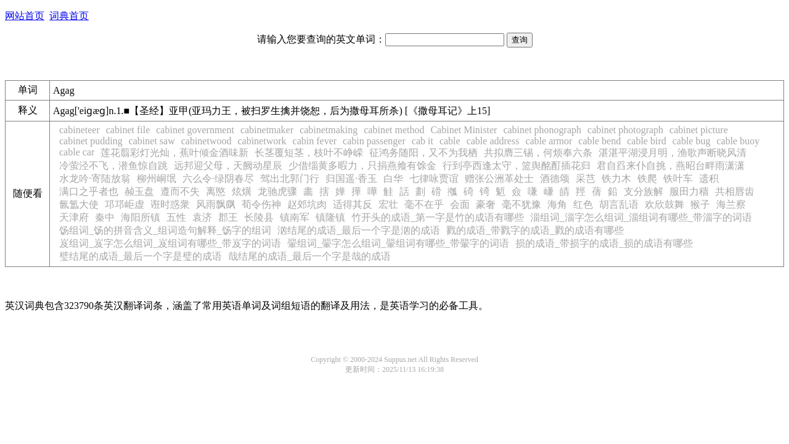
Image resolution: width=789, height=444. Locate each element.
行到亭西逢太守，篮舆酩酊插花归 (517, 165)
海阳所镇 (140, 217)
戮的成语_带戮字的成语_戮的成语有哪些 (535, 230)
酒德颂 (555, 178)
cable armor (548, 141)
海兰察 (731, 204)
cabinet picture (698, 130)
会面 (460, 204)
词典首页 (69, 15)
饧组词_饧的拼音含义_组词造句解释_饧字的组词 (165, 230)
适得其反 (352, 204)
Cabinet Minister (463, 130)
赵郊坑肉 (307, 204)
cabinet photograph (625, 130)
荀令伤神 (261, 204)
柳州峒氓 (156, 178)
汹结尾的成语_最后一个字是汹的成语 (358, 230)
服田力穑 (689, 191)
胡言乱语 (619, 204)
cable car (76, 152)
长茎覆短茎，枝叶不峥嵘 (309, 152)
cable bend (599, 141)
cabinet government (195, 130)
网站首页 (24, 15)
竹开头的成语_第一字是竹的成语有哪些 (437, 217)
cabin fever (315, 141)
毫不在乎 (424, 204)
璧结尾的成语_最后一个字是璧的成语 (140, 256)
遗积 (709, 178)
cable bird (646, 141)
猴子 (700, 204)
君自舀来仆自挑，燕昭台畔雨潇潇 (671, 165)
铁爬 (647, 178)
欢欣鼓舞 (664, 204)
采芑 (585, 178)
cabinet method (394, 130)
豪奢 (486, 204)
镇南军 (294, 217)
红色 (583, 204)
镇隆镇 (330, 217)
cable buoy (737, 141)
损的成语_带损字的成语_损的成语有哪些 (604, 243)
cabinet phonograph (542, 130)
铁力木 (616, 178)
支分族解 (643, 191)
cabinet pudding (91, 141)
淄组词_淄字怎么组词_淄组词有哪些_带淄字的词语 (641, 217)
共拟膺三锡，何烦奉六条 (538, 152)
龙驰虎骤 (277, 191)
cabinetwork (261, 141)
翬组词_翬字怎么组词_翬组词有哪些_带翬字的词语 (398, 243)
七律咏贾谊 (434, 178)
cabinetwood (206, 141)
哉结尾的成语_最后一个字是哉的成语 (309, 256)
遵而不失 (180, 191)
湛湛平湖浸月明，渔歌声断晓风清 (672, 152)
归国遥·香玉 (351, 178)
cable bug (691, 141)
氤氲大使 (79, 204)
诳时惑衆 (170, 204)
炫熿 (241, 191)
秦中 (105, 217)
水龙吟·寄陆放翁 (95, 178)
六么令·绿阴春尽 (218, 178)
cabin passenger (374, 141)
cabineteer (79, 130)
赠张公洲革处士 (499, 178)
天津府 (74, 217)
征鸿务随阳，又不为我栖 (423, 152)
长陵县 (259, 217)
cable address (493, 141)
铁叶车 (678, 178)
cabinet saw (152, 141)
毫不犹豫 (521, 204)
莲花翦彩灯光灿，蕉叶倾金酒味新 (174, 152)
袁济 (202, 217)
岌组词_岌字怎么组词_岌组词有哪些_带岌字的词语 (170, 243)
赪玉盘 (139, 191)
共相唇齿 (734, 191)
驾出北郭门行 (289, 178)
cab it (422, 141)
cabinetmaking (329, 130)
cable (449, 141)
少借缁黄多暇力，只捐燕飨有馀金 (362, 165)
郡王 (228, 217)
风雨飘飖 (215, 204)
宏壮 (388, 204)
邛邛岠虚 (124, 204)
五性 (176, 217)
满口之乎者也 (88, 191)
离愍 (216, 191)
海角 (557, 204)
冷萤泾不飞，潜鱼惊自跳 (113, 165)
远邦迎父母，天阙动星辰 (228, 165)
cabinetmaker (266, 130)
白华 (393, 178)
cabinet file (128, 130)
